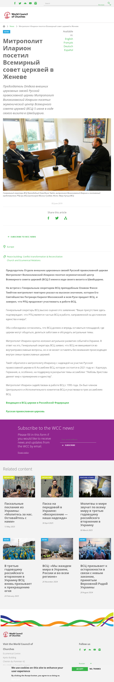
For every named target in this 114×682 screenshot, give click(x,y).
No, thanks (95, 669)
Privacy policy (23, 452)
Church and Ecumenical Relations (24, 260)
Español (68, 50)
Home (4, 26)
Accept (79, 669)
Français (68, 42)
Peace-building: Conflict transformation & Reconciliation (35, 256)
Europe (10, 246)
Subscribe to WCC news (23, 237)
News (12, 26)
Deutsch (68, 46)
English (69, 38)
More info (15, 679)
